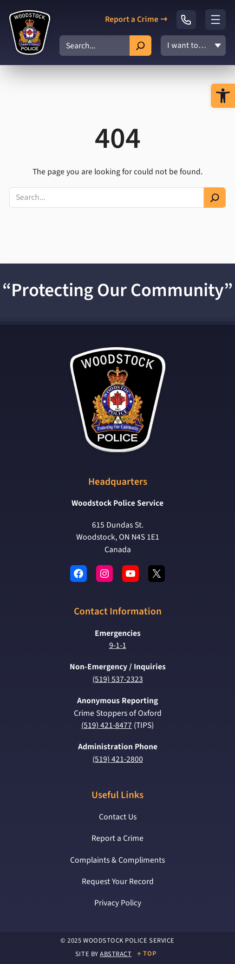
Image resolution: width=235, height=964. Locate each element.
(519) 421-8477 (106, 725)
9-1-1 (117, 645)
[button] (223, 96)
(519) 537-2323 (117, 679)
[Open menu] (215, 19)
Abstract (115, 954)
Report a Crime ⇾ (136, 19)
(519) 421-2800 (117, 759)
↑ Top (146, 953)
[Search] (140, 45)
